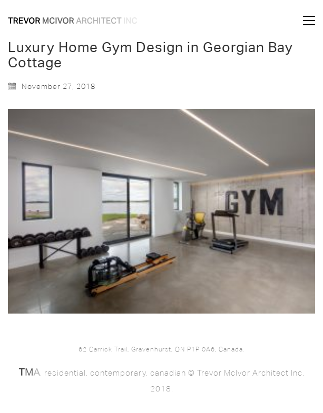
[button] (309, 20)
